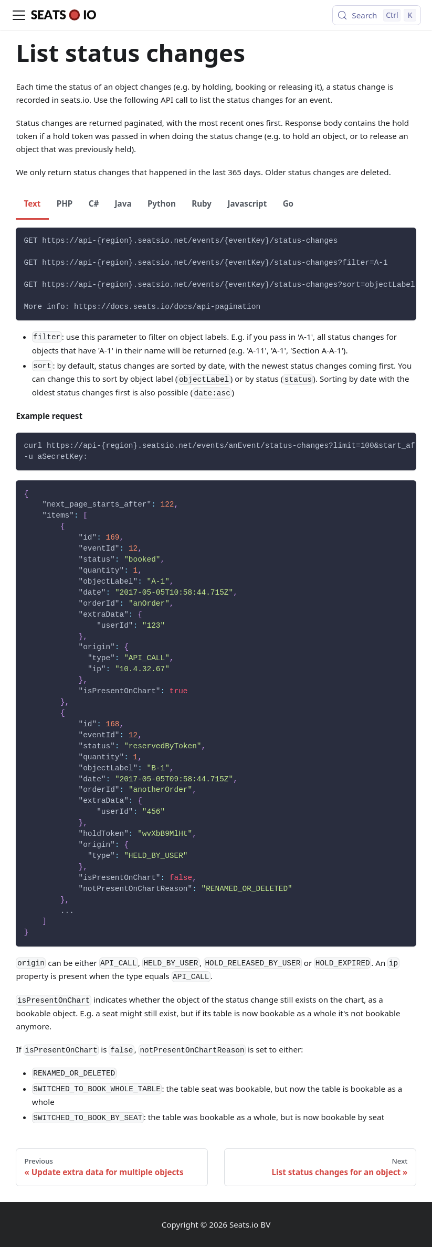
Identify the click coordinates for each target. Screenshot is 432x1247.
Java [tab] (123, 203)
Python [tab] (161, 203)
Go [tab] (288, 203)
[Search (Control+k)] (376, 15)
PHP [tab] (64, 203)
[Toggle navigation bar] (19, 15)
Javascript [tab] (247, 203)
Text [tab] (32, 203)
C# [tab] (94, 203)
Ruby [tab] (202, 203)
